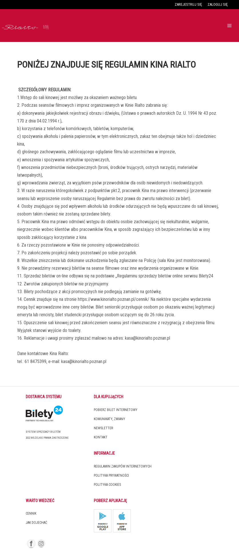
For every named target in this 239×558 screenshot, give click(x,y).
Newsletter (103, 428)
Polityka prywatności (111, 476)
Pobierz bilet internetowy (116, 410)
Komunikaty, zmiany (109, 419)
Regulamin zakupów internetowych (123, 466)
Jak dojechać (36, 523)
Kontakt (100, 437)
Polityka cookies (107, 485)
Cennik (31, 513)
